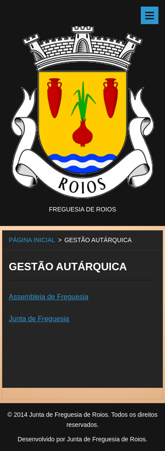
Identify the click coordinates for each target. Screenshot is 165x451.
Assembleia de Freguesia (48, 297)
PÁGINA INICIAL (32, 239)
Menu (149, 15)
